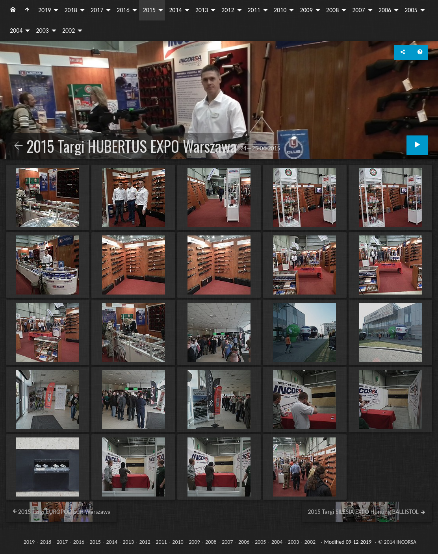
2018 (70, 10)
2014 (175, 10)
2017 (97, 10)
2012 (227, 10)
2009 (306, 10)
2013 (201, 10)
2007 (358, 10)
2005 (411, 10)
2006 (385, 10)
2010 (280, 10)
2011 (254, 10)
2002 (68, 30)
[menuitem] (13, 10)
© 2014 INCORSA (397, 542)
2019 (44, 10)
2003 (42, 30)
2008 (332, 10)
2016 (123, 10)
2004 (16, 30)
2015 (149, 10)
